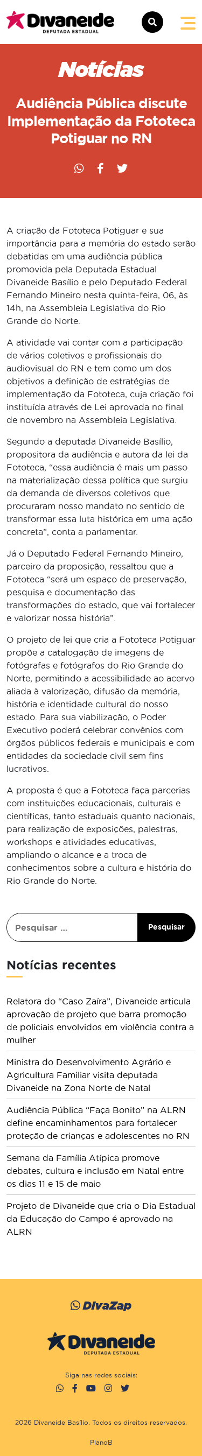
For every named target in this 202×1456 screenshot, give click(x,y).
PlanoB (101, 1442)
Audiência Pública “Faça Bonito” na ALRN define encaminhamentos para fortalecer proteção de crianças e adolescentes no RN (98, 1123)
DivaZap (101, 1305)
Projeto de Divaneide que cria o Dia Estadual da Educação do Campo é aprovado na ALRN (101, 1218)
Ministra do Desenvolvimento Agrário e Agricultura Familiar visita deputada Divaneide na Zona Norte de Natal (88, 1075)
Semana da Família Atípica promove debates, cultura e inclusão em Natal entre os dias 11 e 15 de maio (95, 1170)
